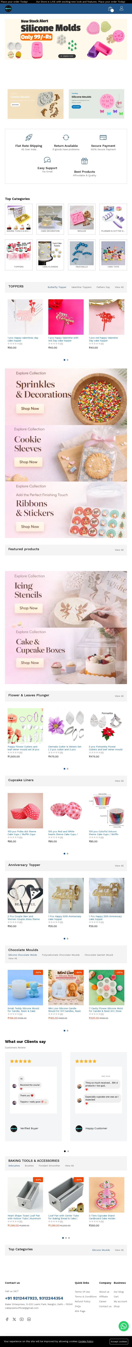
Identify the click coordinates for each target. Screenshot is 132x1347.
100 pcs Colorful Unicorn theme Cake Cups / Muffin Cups (103, 833)
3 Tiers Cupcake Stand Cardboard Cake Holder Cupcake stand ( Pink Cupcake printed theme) (102, 1217)
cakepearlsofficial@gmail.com (22, 1308)
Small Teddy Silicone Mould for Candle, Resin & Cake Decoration (23, 1010)
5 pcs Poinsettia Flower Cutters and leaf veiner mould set (105, 748)
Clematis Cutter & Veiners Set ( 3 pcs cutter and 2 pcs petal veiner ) (64, 748)
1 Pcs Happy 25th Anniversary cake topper (105, 917)
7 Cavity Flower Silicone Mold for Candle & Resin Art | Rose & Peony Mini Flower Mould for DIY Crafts (106, 1010)
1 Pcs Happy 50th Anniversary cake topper (64, 917)
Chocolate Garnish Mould (99, 955)
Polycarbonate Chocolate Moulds (61, 955)
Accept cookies (119, 1341)
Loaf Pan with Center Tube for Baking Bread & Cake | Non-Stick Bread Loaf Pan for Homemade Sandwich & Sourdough (64, 1217)
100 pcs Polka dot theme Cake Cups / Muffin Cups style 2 (22, 833)
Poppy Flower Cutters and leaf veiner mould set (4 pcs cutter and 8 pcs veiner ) (23, 748)
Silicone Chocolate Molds (22, 955)
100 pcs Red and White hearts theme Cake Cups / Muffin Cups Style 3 (63, 833)
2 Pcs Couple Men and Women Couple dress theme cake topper (24, 918)
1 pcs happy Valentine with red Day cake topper (63, 339)
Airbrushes (14, 1165)
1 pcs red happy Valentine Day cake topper (103, 339)
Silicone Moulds (101, 1250)
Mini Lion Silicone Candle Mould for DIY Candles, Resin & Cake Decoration (64, 1010)
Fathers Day (103, 287)
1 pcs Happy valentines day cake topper (23, 339)
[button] (59, 80)
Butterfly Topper (57, 287)
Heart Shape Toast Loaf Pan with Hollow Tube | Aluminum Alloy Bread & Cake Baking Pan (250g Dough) (24, 1217)
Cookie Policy (85, 1341)
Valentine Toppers (81, 287)
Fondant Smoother (49, 1165)
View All (119, 287)
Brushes (29, 1165)
